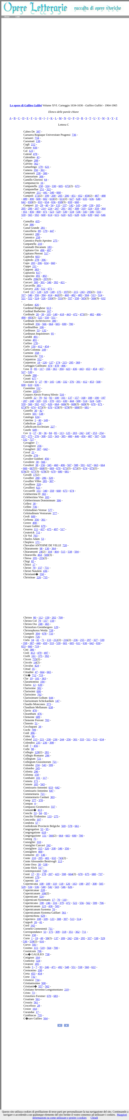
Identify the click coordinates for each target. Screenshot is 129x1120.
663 (96, 465)
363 (44, 678)
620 (63, 215)
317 (23, 295)
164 (37, 957)
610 (52, 199)
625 (70, 215)
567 (69, 465)
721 (39, 758)
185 (36, 784)
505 (101, 883)
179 (40, 166)
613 (49, 308)
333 (82, 739)
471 (45, 211)
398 (51, 742)
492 (44, 276)
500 (78, 401)
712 (34, 675)
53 (38, 330)
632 (103, 298)
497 (49, 250)
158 (40, 186)
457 (101, 369)
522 (30, 298)
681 (87, 407)
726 (37, 636)
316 (99, 292)
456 (32, 211)
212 (33, 144)
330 (54, 186)
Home (7, 17)
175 (59, 292)
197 (66, 292)
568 (98, 381)
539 (30, 372)
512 (43, 288)
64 (45, 179)
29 (41, 205)
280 (37, 234)
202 (54, 617)
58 (47, 938)
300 (36, 282)
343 (57, 436)
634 (37, 417)
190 (97, 397)
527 (23, 372)
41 (37, 640)
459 (87, 195)
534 (72, 211)
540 (52, 192)
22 (35, 397)
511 (88, 739)
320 (51, 478)
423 (68, 369)
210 (40, 243)
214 (43, 208)
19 (38, 362)
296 (35, 279)
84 (50, 433)
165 (98, 205)
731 (41, 356)
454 (47, 346)
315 (40, 848)
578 (70, 826)
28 (38, 1005)
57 (36, 822)
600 (38, 199)
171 (37, 542)
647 (51, 790)
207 (37, 208)
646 (103, 215)
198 (81, 883)
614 (50, 215)
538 (41, 413)
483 (80, 295)
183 (49, 247)
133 (58, 205)
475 (49, 529)
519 (42, 948)
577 (50, 510)
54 (52, 205)
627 (72, 199)
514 (100, 295)
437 (42, 529)
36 (45, 433)
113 (61, 433)
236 (36, 288)
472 (75, 314)
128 (39, 292)
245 (37, 768)
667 (32, 468)
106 (41, 327)
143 (78, 205)
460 (38, 211)
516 (62, 394)
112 (38, 388)
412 (40, 346)
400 (70, 436)
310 (39, 842)
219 (66, 989)
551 (60, 298)
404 (56, 551)
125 (68, 433)
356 (36, 170)
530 (65, 211)
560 (87, 967)
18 (36, 205)
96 (33, 736)
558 (77, 298)
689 (38, 717)
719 (37, 646)
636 (92, 199)
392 (56, 282)
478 (35, 154)
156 (91, 205)
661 (77, 826)
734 (37, 138)
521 (23, 298)
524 (37, 298)
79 (40, 397)
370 (52, 401)
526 (43, 298)
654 (47, 202)
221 (42, 739)
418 (62, 314)
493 (30, 317)
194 (42, 681)
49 (41, 938)
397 (38, 131)
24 (40, 551)
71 (42, 640)
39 (42, 314)
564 (49, 948)
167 (49, 311)
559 (23, 215)
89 (39, 231)
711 (38, 532)
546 (92, 211)
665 (57, 324)
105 (48, 314)
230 (48, 739)
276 (37, 436)
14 (34, 662)
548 (67, 967)
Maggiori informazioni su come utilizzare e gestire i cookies (79, 1116)
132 (44, 330)
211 (39, 192)
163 (74, 883)
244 (62, 739)
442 (57, 295)
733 (51, 633)
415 (58, 401)
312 (39, 359)
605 (60, 186)
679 (67, 407)
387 (32, 643)
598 (64, 874)
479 (39, 652)
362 (77, 931)
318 (64, 931)
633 (51, 787)
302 (44, 494)
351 (71, 931)
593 (34, 944)
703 (35, 535)
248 (32, 401)
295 (89, 292)
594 (76, 551)
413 (40, 810)
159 (47, 617)
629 (43, 915)
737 (100, 874)
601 (65, 643)
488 (103, 195)
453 (88, 369)
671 (50, 288)
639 (90, 215)
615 (57, 215)
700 (71, 324)
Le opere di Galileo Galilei (26, 105)
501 (34, 413)
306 (45, 173)
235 (38, 742)
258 (38, 237)
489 (25, 199)
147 (57, 701)
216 (65, 640)
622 (93, 967)
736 (74, 134)
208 (36, 160)
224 (50, 208)
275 (55, 240)
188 (90, 397)
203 (33, 263)
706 (101, 903)
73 (33, 992)
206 (67, 195)
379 (61, 903)
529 (58, 211)
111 (36, 529)
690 (64, 324)
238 (38, 173)
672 (67, 186)
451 (73, 195)
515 (63, 551)
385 (39, 285)
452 (80, 195)
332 (65, 381)
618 (44, 832)
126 (44, 362)
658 (60, 202)
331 (45, 401)
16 (41, 183)
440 (38, 643)
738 (47, 954)
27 (40, 381)
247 (57, 208)
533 (52, 643)
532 (25, 439)
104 (50, 551)
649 (34, 429)
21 (33, 452)
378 (40, 800)
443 (68, 314)
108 (41, 883)
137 (64, 205)
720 (65, 545)
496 (42, 250)
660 (58, 192)
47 (36, 672)
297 (45, 279)
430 (65, 401)
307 (70, 208)
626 (50, 404)
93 (50, 397)
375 (40, 656)
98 (41, 548)
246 (48, 903)
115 (36, 948)
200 (53, 195)
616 (42, 941)
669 (83, 404)
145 (52, 381)
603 (37, 256)
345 (49, 465)
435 (37, 221)
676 (50, 407)
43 (38, 157)
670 (93, 404)
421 (62, 282)
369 (78, 362)
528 (98, 401)
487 (97, 195)
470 (34, 710)
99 (45, 381)
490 (32, 199)
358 (37, 352)
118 (61, 883)
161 (33, 656)
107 (39, 819)
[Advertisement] (38, 60)
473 (82, 314)
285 (45, 481)
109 (48, 883)
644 (51, 697)
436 (75, 369)
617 (38, 272)
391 (78, 381)
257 (23, 436)
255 (41, 558)
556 (81, 903)
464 (40, 555)
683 (55, 996)
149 (52, 292)
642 (23, 202)
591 (83, 465)
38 (36, 465)
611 (62, 199)
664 (51, 324)
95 (52, 333)
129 (46, 292)
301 (42, 282)
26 (37, 314)
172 (37, 195)
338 (53, 848)
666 (63, 404)
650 (30, 202)
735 (45, 577)
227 (52, 426)
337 (89, 938)
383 (37, 269)
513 (93, 295)
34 (32, 640)
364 (103, 208)
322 (48, 189)
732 (33, 976)
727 (32, 439)
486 (98, 314)
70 (58, 899)
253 (95, 433)
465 (47, 624)
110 (55, 883)
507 (97, 436)
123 (31, 150)
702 (39, 694)
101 (63, 397)
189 (63, 938)
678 (57, 407)
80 (34, 617)
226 (39, 577)
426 (37, 304)
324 (47, 186)
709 (60, 617)
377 (34, 800)
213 (35, 739)
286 (44, 478)
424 (37, 665)
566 (93, 298)
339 (102, 640)
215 (76, 292)
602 (45, 199)
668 (73, 404)
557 (70, 298)
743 (60, 858)
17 (34, 433)
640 (98, 199)
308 (77, 208)
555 (98, 211)
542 (50, 887)
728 (51, 630)
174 (58, 362)
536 (78, 211)
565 (30, 215)
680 (77, 407)
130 (47, 548)
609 (33, 516)
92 (45, 397)
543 (85, 211)
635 (85, 199)
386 (31, 224)
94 (40, 813)
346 (49, 282)
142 (71, 205)
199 (47, 195)
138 (38, 141)
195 (35, 558)
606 (39, 691)
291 (63, 208)
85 (35, 369)
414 (50, 295)
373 (49, 704)
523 (52, 211)
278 (37, 259)
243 (82, 292)
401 (47, 858)
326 (47, 848)
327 (95, 640)
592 (37, 215)
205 (60, 195)
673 (77, 186)
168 (83, 397)
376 (72, 381)
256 (39, 445)
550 (50, 298)
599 (51, 765)
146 (84, 205)
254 (101, 433)
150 (33, 346)
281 (43, 227)
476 (39, 713)
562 (36, 163)
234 (37, 765)
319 (83, 208)
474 (50, 365)
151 (38, 490)
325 (50, 436)
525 (40, 317)
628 (78, 199)
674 (33, 407)
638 (51, 707)
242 (81, 433)
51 (36, 723)
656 (35, 147)
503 (57, 906)
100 (57, 397)
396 (43, 259)
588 (76, 465)
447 (52, 231)
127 (51, 362)
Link (18, 17)
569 (63, 826)
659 (70, 202)
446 (77, 436)
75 (34, 838)
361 (42, 170)
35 (33, 668)
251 (42, 189)
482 (73, 295)
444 (72, 401)
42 (40, 410)
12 (34, 685)
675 (40, 407)
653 (40, 202)
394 (43, 295)
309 (57, 931)
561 (64, 912)
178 (35, 343)
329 (38, 401)
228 (39, 423)
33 (37, 874)
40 (46, 205)
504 (87, 295)
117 (32, 292)
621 (47, 166)
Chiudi (94, 1117)
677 (34, 378)
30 (35, 410)
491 (38, 276)
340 (45, 490)
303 (52, 797)
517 (46, 253)
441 (45, 192)
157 (77, 397)
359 (97, 208)
